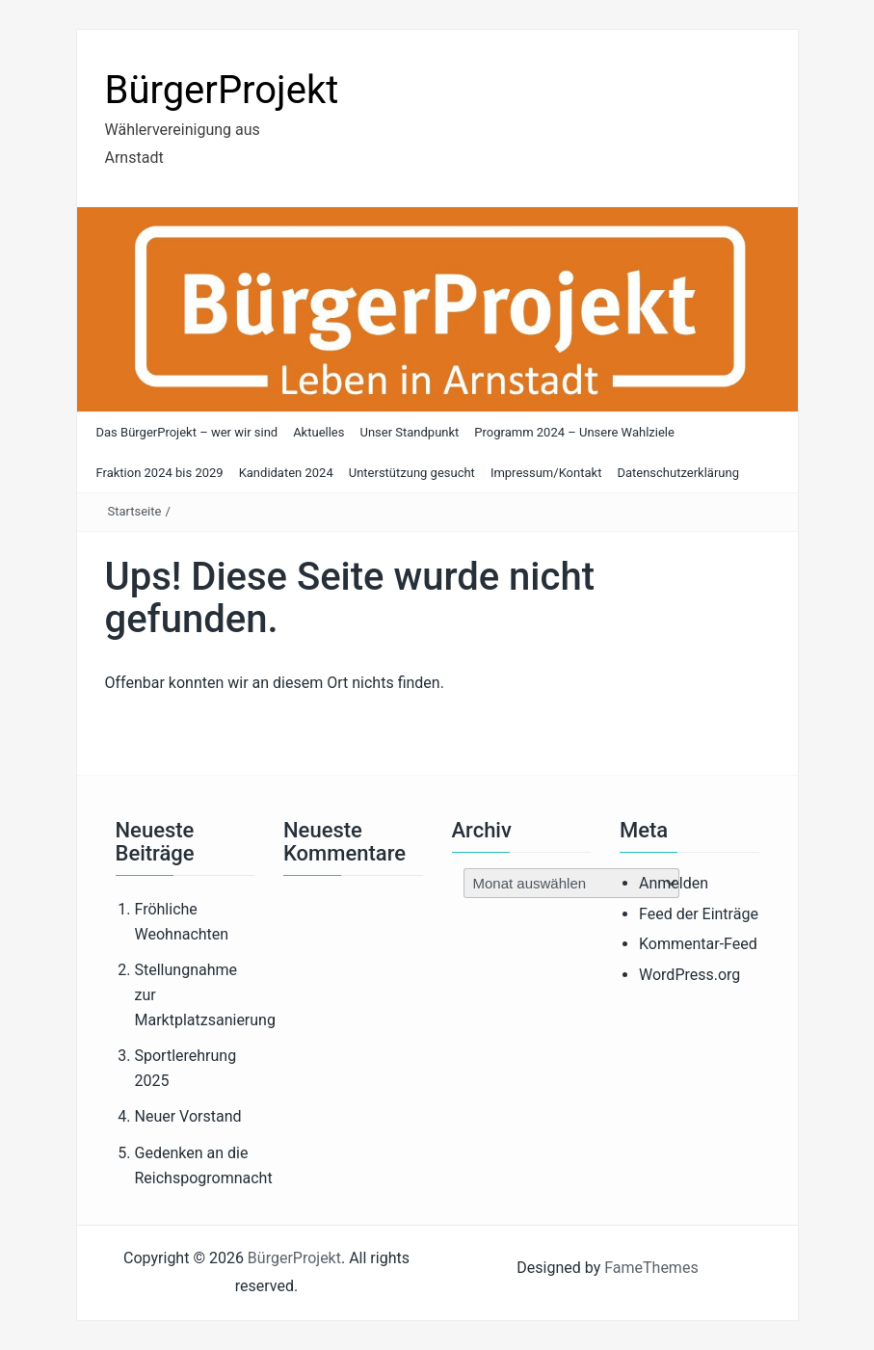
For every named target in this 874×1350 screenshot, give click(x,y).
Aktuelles (318, 432)
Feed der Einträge (698, 914)
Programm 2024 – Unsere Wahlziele (574, 432)
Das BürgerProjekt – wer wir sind (187, 432)
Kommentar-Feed (698, 944)
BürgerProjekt (222, 90)
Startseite (135, 511)
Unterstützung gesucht (412, 472)
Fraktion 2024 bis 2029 (160, 472)
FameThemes (651, 1267)
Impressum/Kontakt (546, 472)
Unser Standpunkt (409, 432)
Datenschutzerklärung (678, 472)
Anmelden (673, 883)
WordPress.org (689, 975)
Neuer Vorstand (188, 1116)
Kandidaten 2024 (286, 472)
